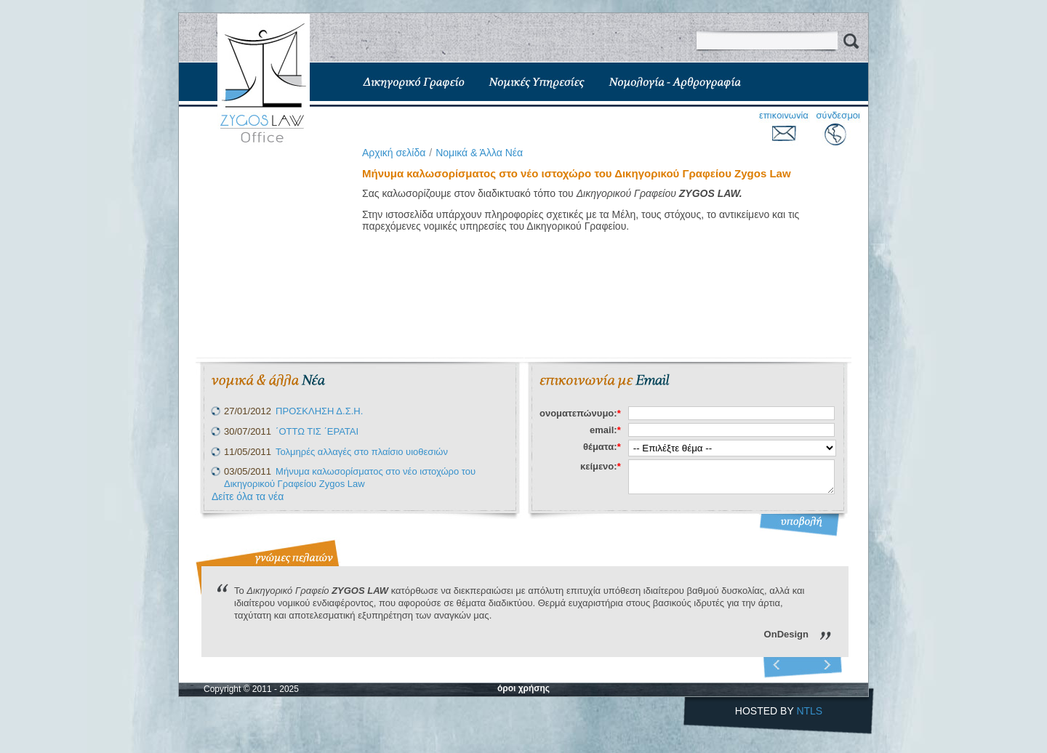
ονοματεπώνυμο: (580, 413)
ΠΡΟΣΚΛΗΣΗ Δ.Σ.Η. (319, 411)
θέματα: (602, 446)
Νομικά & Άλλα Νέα (479, 152)
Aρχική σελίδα (393, 152)
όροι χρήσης (523, 688)
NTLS (809, 711)
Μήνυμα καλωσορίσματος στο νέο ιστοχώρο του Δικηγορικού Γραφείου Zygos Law (350, 477)
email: (605, 429)
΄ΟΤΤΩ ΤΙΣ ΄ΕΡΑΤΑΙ (317, 431)
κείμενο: (600, 466)
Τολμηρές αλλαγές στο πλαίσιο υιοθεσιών (362, 451)
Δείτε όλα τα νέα (248, 496)
